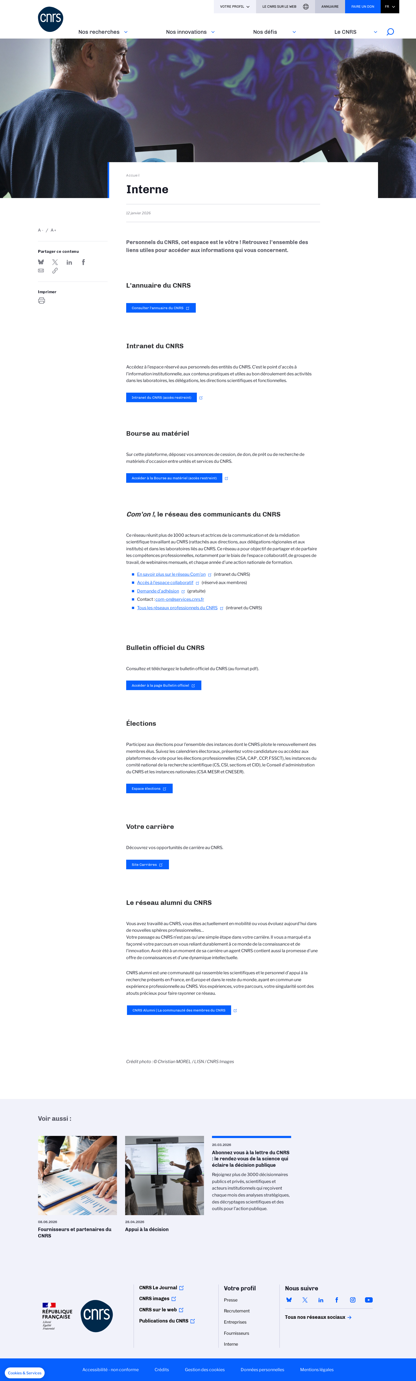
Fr (387, 7)
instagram (353, 1300)
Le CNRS (345, 31)
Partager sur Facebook (83, 262)
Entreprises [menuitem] (235, 1322)
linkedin (321, 1300)
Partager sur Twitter (55, 262)
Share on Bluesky (41, 262)
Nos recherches (99, 31)
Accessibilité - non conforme (110, 1369)
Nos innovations (186, 31)
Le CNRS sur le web (279, 7)
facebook (337, 1300)
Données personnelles (262, 1369)
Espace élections (146, 788)
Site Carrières (144, 864)
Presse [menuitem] (230, 1300)
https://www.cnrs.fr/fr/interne (55, 271)
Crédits (162, 1369)
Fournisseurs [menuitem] (236, 1333)
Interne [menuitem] (231, 1344)
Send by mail (41, 271)
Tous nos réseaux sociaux (306, 1317)
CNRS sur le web (158, 1310)
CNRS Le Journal (158, 1288)
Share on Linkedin (69, 262)
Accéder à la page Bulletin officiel (160, 685)
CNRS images (154, 1299)
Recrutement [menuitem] (237, 1310)
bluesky (289, 1300)
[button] (25, 1373)
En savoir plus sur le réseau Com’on (171, 574)
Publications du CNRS (163, 1321)
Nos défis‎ (265, 31)
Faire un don (362, 7)
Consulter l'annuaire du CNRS (158, 308)
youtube (369, 1300)
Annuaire (330, 7)
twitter (305, 1300)
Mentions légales (317, 1369)
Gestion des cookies (205, 1369)
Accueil (133, 175)
